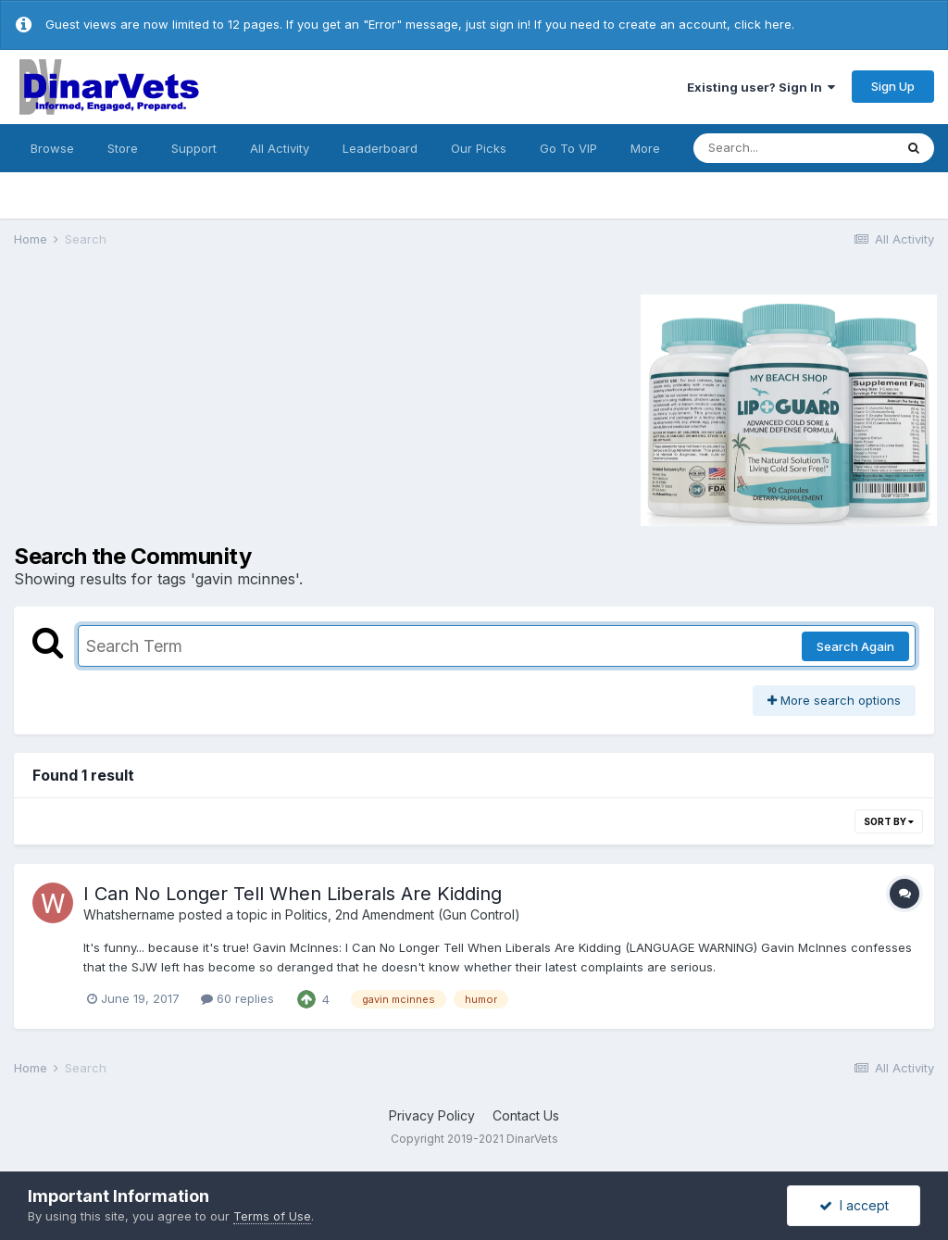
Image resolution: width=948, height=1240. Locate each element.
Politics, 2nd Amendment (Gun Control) (402, 914)
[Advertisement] (170, 407)
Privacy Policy (432, 1115)
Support (194, 148)
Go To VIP (568, 148)
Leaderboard (380, 148)
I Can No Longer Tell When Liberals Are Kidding (292, 894)
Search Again (855, 646)
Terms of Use (272, 1216)
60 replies (237, 998)
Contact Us (526, 1115)
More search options (834, 700)
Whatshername (129, 914)
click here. (764, 24)
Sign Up (893, 86)
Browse (52, 148)
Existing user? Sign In (761, 87)
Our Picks (478, 148)
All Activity (279, 148)
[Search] (793, 148)
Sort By (889, 821)
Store (122, 148)
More (645, 148)
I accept (854, 1205)
